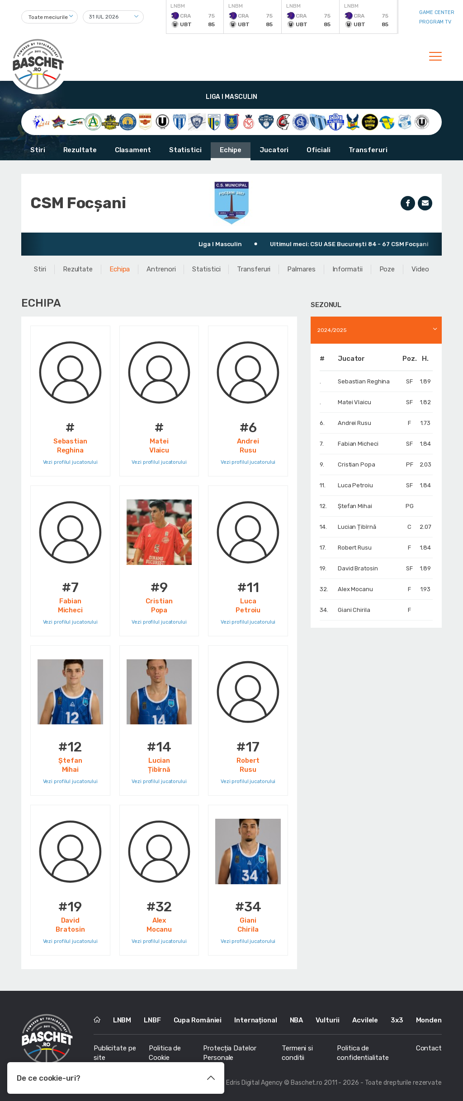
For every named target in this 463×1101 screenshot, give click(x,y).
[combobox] (49, 16)
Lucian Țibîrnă (357, 526)
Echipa (119, 269)
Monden (429, 1020)
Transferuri (368, 150)
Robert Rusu (355, 547)
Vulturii (328, 1020)
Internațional (255, 1020)
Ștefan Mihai (355, 506)
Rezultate (80, 150)
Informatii (347, 269)
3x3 (397, 1020)
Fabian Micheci (358, 443)
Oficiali (318, 150)
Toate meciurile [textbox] (48, 17)
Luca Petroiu (355, 485)
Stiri (37, 150)
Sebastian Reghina (364, 381)
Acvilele (365, 1020)
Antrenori (160, 269)
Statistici (185, 150)
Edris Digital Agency (254, 1083)
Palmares (301, 269)
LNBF (152, 1020)
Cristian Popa (356, 464)
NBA (296, 1020)
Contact (429, 1048)
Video (420, 269)
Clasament (133, 150)
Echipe (230, 150)
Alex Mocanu (355, 589)
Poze (387, 269)
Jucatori (274, 150)
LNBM (122, 1020)
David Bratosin (358, 568)
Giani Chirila (354, 609)
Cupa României (198, 1020)
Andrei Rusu (354, 423)
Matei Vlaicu (354, 402)
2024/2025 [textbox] (332, 330)
